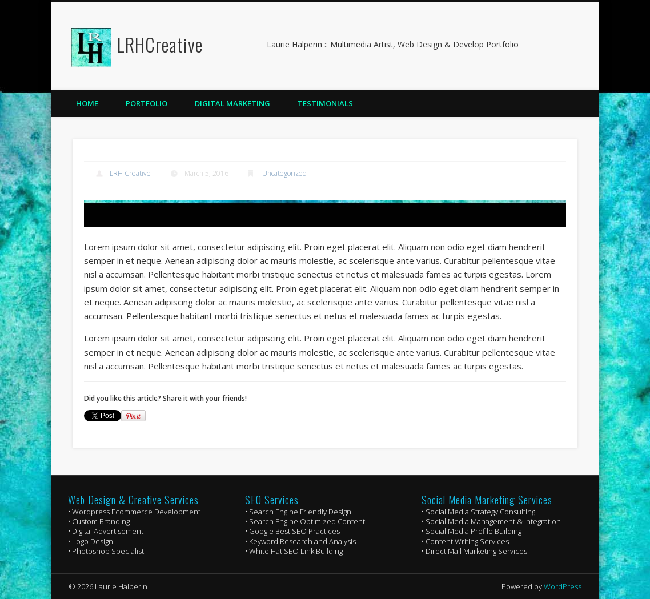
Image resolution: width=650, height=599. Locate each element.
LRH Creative (130, 173)
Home (87, 103)
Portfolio (146, 103)
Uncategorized (284, 173)
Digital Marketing (232, 103)
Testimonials (325, 103)
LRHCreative (160, 44)
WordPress (562, 586)
